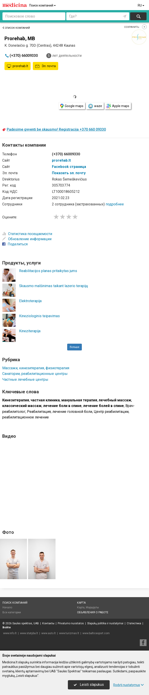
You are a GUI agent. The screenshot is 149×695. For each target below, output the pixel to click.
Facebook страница (69, 167)
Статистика (134, 623)
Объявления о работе (92, 612)
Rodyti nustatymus (128, 685)
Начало (7, 607)
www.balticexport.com (96, 633)
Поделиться (15, 244)
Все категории (11, 612)
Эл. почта (45, 66)
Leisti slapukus (89, 684)
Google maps (71, 106)
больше (74, 347)
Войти (6, 627)
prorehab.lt (17, 66)
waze (95, 106)
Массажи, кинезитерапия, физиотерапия (35, 368)
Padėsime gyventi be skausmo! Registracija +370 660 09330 (56, 129)
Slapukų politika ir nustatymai (105, 623)
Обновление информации (26, 239)
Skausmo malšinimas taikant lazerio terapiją (53, 286)
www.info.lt (10, 633)
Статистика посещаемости (27, 234)
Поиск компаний (42, 5)
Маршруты (92, 607)
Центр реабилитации (111, 411)
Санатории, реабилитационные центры (35, 374)
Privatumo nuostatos (71, 623)
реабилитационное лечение (25, 417)
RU (141, 5)
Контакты (48, 623)
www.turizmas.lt (69, 633)
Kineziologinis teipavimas (39, 316)
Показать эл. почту (69, 173)
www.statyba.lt (29, 633)
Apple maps (117, 106)
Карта (81, 602)
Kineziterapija (29, 331)
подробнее (115, 204)
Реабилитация (39, 411)
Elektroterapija (30, 301)
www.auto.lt (48, 633)
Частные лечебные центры (25, 379)
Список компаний (16, 27)
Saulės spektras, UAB (25, 623)
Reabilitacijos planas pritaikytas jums (48, 271)
